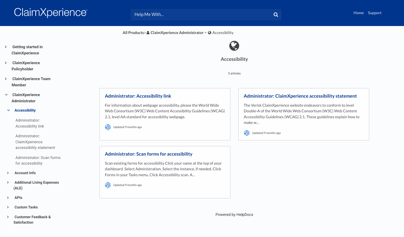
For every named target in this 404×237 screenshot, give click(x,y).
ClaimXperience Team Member (31, 82)
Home (359, 13)
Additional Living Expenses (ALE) (36, 185)
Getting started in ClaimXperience (27, 50)
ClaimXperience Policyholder (26, 66)
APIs (18, 198)
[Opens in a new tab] (234, 214)
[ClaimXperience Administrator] (175, 32)
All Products (133, 32)
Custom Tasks (26, 207)
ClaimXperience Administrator (26, 97)
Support (375, 13)
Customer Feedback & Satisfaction (32, 220)
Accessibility (25, 110)
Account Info (25, 173)
